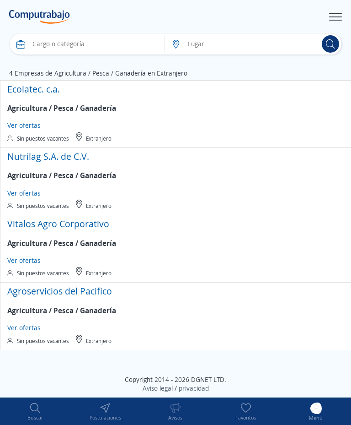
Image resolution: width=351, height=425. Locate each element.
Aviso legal (158, 388)
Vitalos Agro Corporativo (58, 224)
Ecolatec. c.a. (33, 89)
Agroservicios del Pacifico (59, 291)
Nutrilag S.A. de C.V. (48, 156)
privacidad (194, 388)
